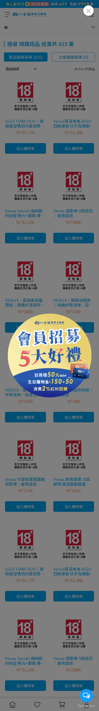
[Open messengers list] (86, 695)
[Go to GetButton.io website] (86, 705)
